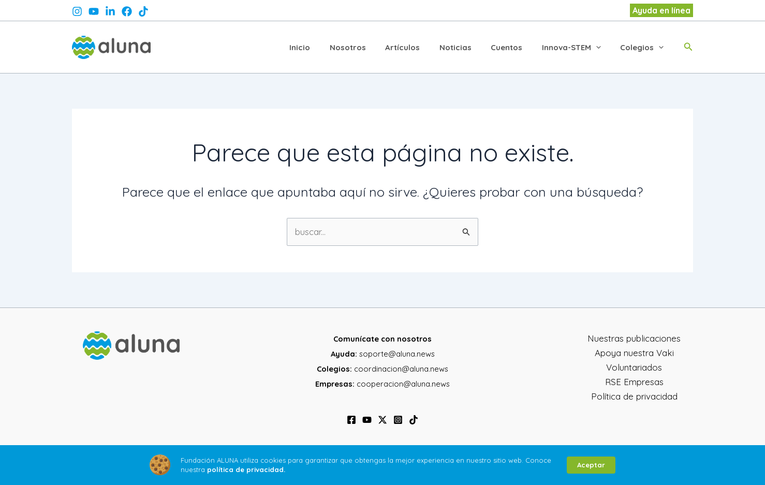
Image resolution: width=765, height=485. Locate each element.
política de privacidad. (246, 469)
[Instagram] (398, 419)
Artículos (420, 47)
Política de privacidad (634, 396)
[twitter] (110, 11)
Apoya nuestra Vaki (634, 352)
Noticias (469, 47)
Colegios (644, 47)
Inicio (325, 47)
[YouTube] (367, 419)
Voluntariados (634, 367)
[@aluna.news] (143, 11)
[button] (661, 10)
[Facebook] (351, 419)
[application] (602, 47)
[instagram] (77, 11)
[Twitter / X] (382, 419)
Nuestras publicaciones (634, 338)
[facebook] (127, 11)
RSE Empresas (634, 381)
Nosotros (369, 47)
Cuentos (516, 47)
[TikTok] (413, 419)
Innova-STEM (577, 47)
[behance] (94, 11)
